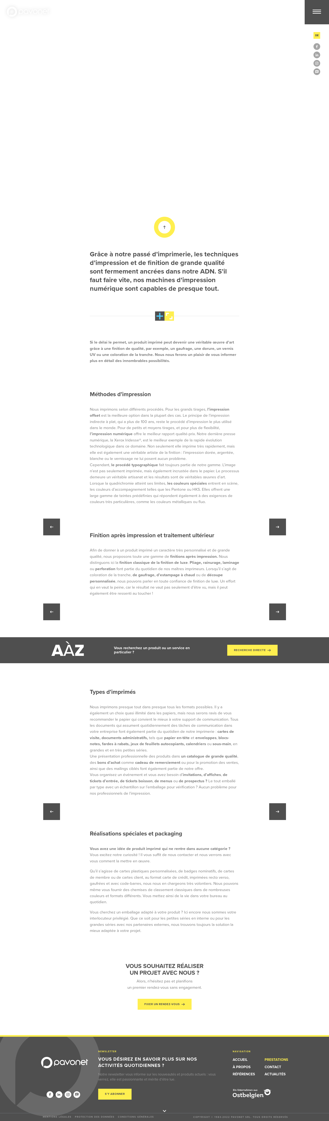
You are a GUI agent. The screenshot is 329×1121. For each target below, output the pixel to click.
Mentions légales (57, 1116)
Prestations (276, 1059)
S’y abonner (115, 1094)
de (317, 35)
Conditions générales (136, 1116)
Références (244, 1074)
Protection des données (95, 1116)
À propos (242, 1067)
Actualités (275, 1074)
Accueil (240, 1059)
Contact (273, 1067)
